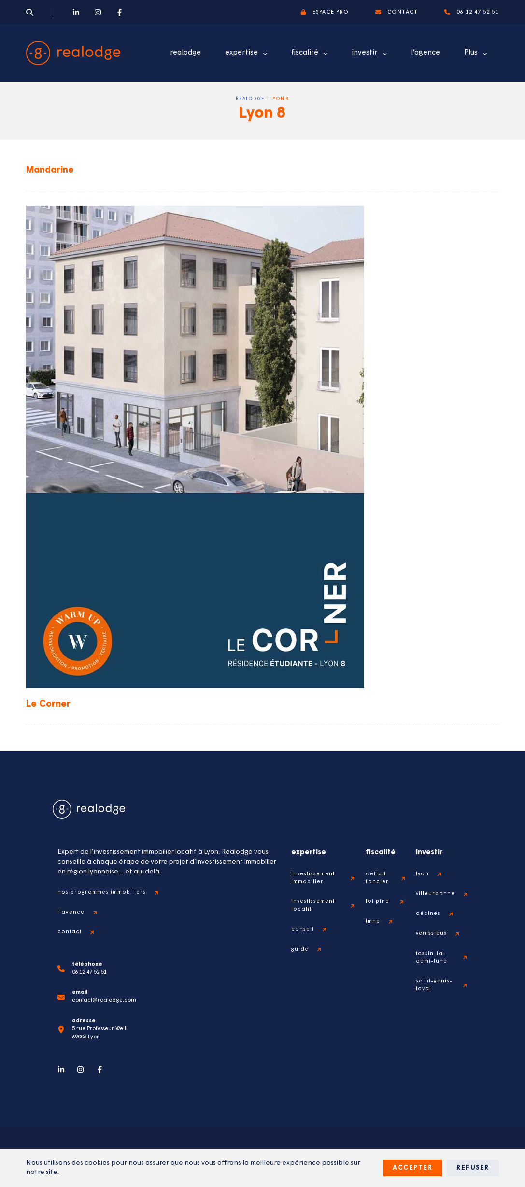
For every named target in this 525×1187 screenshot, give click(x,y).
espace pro (324, 12)
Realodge (250, 99)
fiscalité (311, 54)
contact (396, 12)
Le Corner (49, 704)
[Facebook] (119, 12)
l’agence (425, 52)
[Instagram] (97, 12)
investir (371, 54)
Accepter (412, 1168)
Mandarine (51, 170)
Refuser (472, 1168)
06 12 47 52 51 (471, 12)
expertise (248, 54)
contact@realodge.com (105, 1000)
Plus (477, 54)
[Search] (29, 12)
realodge (185, 52)
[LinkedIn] (76, 12)
